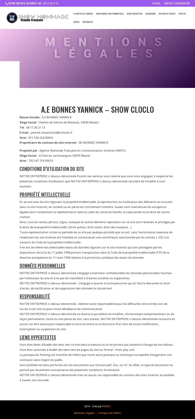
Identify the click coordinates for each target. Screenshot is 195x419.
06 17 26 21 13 (50, 3)
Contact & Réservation (177, 3)
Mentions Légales (84, 413)
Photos (182, 13)
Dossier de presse (167, 13)
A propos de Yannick (83, 13)
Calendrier (150, 13)
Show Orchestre (134, 13)
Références (87, 22)
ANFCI (107, 406)
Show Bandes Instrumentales (110, 13)
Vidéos (76, 22)
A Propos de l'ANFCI (109, 413)
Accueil (156, 3)
